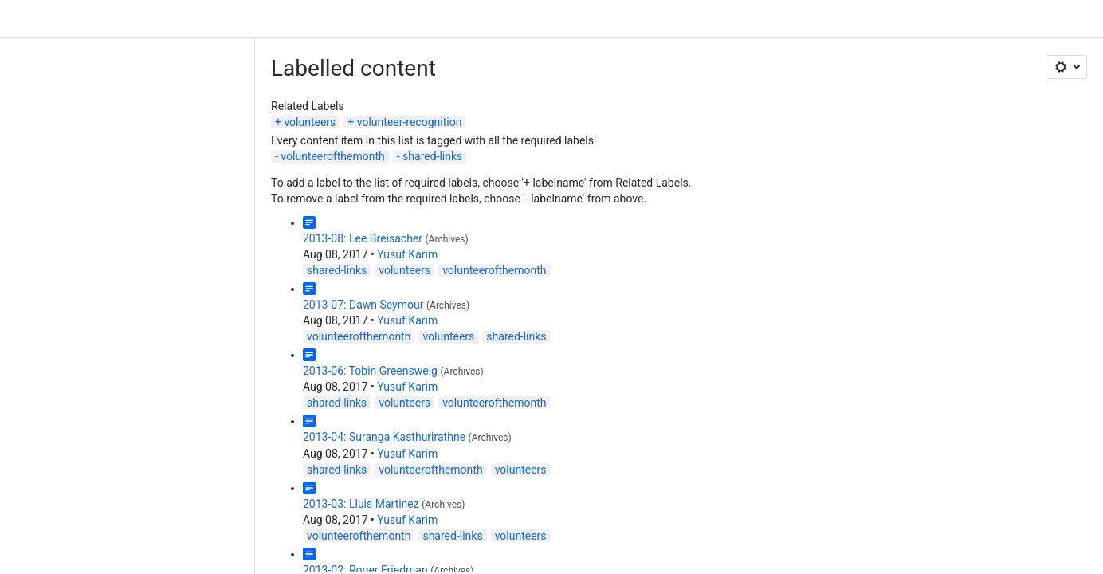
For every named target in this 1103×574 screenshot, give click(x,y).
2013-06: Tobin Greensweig (370, 370)
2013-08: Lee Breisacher (362, 238)
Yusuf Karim (407, 254)
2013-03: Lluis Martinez (361, 503)
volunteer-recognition (409, 122)
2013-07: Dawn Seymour (363, 304)
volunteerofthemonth (332, 156)
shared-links (432, 156)
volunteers (310, 122)
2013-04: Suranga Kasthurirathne (384, 437)
